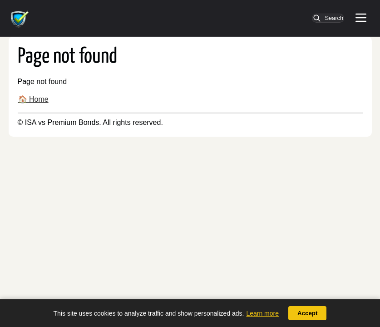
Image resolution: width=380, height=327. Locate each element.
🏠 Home (33, 99)
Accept (307, 313)
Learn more (262, 313)
